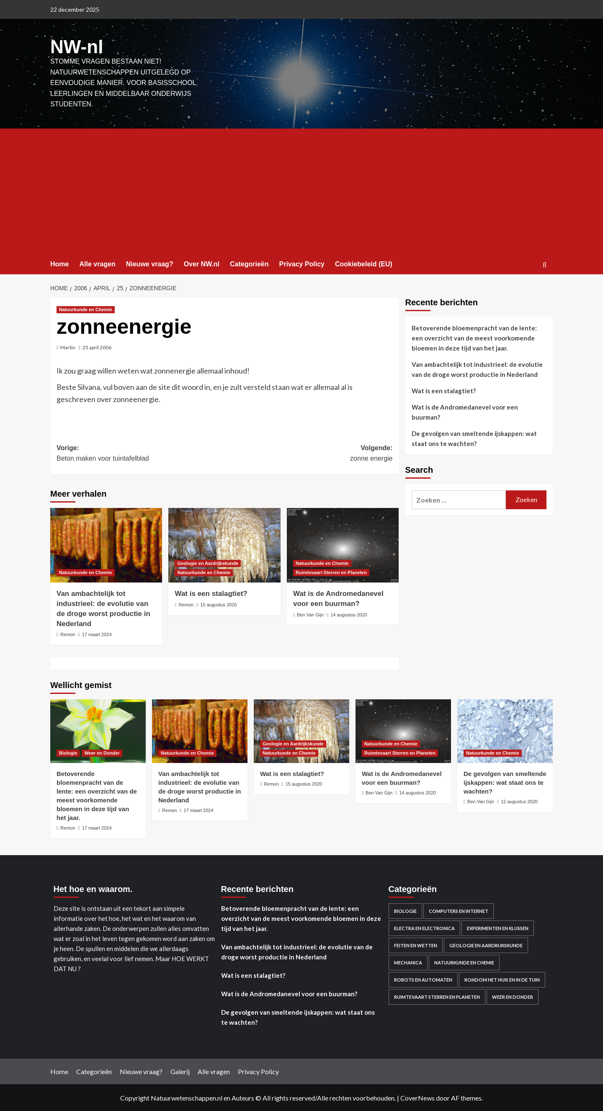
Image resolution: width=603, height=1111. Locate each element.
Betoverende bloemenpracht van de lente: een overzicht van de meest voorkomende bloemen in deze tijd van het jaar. (474, 337)
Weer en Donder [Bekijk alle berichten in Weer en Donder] (101, 752)
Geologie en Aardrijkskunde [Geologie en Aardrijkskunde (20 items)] (486, 944)
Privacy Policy (302, 263)
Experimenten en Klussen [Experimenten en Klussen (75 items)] (497, 927)
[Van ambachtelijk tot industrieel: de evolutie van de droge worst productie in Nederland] (106, 544)
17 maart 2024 (97, 633)
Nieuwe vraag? (149, 263)
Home (59, 263)
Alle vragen (97, 263)
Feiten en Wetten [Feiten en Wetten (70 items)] (415, 944)
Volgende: (308, 453)
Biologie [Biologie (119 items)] (405, 910)
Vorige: (140, 453)
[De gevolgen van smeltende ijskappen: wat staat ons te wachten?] (505, 730)
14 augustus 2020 (348, 613)
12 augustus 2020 (519, 800)
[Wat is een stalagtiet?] (224, 544)
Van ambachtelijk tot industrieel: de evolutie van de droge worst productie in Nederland (477, 368)
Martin (67, 346)
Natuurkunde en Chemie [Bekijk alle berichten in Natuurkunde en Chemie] (85, 308)
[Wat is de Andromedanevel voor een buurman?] (343, 544)
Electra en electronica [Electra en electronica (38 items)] (424, 927)
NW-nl (75, 46)
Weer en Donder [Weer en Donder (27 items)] (512, 995)
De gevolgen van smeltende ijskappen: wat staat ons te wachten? (474, 437)
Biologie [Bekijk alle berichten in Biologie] (68, 752)
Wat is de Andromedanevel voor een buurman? (465, 411)
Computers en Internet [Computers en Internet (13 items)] (458, 910)
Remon (67, 633)
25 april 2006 (96, 346)
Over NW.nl (201, 263)
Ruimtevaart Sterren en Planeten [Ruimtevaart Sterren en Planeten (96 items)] (437, 995)
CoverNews (417, 1097)
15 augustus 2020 (218, 603)
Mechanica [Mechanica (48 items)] (408, 961)
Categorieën (249, 263)
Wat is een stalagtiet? (211, 593)
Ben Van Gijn (310, 613)
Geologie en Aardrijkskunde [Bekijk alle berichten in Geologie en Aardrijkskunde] (207, 562)
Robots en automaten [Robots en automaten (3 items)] (423, 978)
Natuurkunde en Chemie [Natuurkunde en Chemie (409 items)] (464, 961)
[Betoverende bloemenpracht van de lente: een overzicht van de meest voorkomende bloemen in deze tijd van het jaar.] (98, 730)
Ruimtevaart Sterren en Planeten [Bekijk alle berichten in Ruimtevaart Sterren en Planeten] (331, 571)
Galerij (180, 1070)
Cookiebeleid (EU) (363, 263)
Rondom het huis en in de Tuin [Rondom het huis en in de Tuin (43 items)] (502, 978)
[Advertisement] (301, 190)
